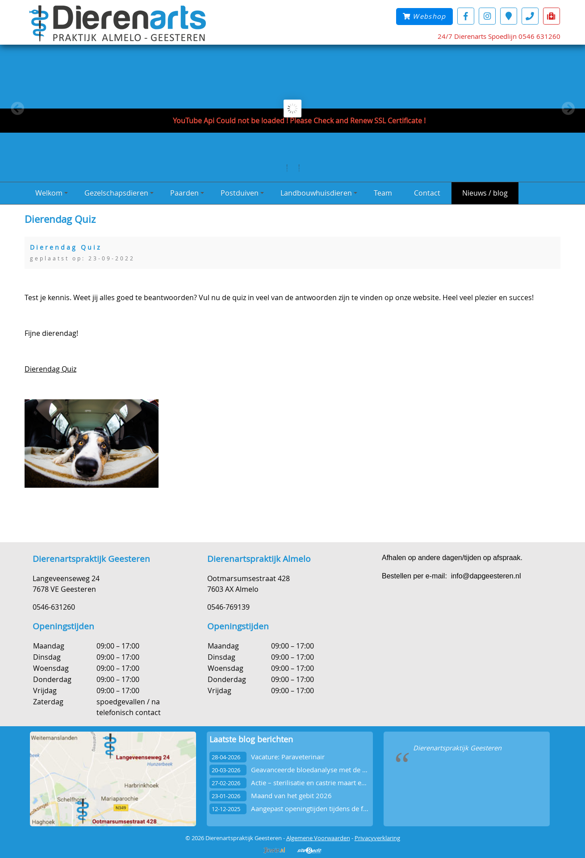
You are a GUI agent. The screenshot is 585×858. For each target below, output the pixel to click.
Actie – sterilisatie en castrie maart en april (316, 782)
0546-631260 (54, 607)
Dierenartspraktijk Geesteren (457, 748)
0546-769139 (228, 607)
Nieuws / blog (485, 193)
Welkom (51, 193)
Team (383, 193)
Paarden (187, 193)
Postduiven (242, 193)
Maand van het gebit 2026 (291, 795)
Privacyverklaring (377, 838)
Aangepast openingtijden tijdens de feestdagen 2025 (331, 808)
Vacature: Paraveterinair (288, 757)
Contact (427, 193)
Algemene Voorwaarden (318, 838)
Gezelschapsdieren (119, 193)
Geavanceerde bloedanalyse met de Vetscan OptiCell (331, 770)
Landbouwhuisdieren (318, 193)
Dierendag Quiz (50, 369)
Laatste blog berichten (251, 739)
